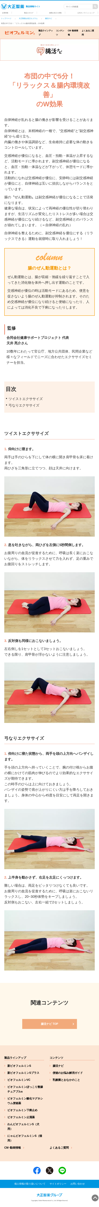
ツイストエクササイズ (26, 399)
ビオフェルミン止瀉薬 (21, 1117)
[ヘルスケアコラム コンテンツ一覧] (49, 1024)
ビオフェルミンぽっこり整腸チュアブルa (25, 1089)
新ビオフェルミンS (19, 1065)
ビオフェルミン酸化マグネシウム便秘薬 (25, 1101)
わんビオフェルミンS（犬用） (23, 1126)
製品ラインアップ (45, 32)
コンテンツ (60, 32)
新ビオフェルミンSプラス (23, 1072)
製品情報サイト (20, 6)
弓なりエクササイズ (24, 405)
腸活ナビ (58, 1065)
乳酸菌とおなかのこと (66, 1079)
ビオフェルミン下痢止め (22, 1110)
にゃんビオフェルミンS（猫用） (24, 1138)
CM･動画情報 (73, 32)
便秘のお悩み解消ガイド (68, 1072)
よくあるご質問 (88, 32)
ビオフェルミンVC (18, 1079)
